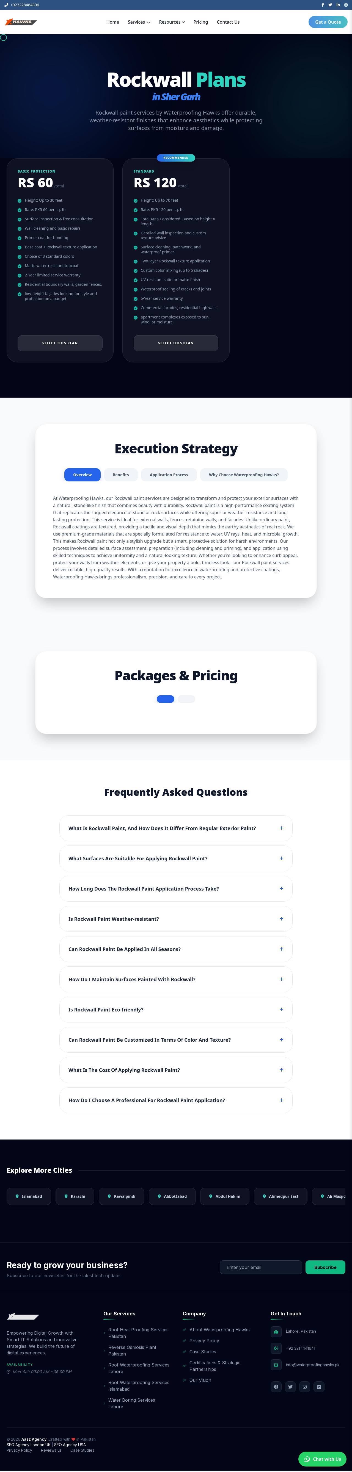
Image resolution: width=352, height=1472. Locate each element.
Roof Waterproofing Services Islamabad (136, 1387)
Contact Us (228, 22)
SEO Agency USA (70, 1446)
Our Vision (197, 1381)
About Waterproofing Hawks (216, 1331)
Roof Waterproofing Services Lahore (136, 1369)
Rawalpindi (121, 1197)
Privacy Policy (201, 1342)
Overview (75, 476)
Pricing (201, 22)
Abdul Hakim (224, 1197)
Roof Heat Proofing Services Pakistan (136, 1334)
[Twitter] (330, 5)
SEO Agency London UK (29, 1446)
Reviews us (51, 1451)
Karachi (75, 1197)
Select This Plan (60, 343)
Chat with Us (322, 1459)
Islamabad (29, 1197)
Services (139, 22)
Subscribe (325, 1268)
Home (112, 22)
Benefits (115, 476)
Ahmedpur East (280, 1197)
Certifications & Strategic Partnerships (211, 1367)
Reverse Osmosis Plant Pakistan (129, 1352)
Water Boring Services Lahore (129, 1405)
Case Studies (199, 1353)
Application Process (166, 476)
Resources (172, 22)
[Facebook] (322, 5)
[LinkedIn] (338, 5)
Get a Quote (328, 22)
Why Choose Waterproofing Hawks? (248, 476)
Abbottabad (172, 1197)
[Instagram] (346, 5)
